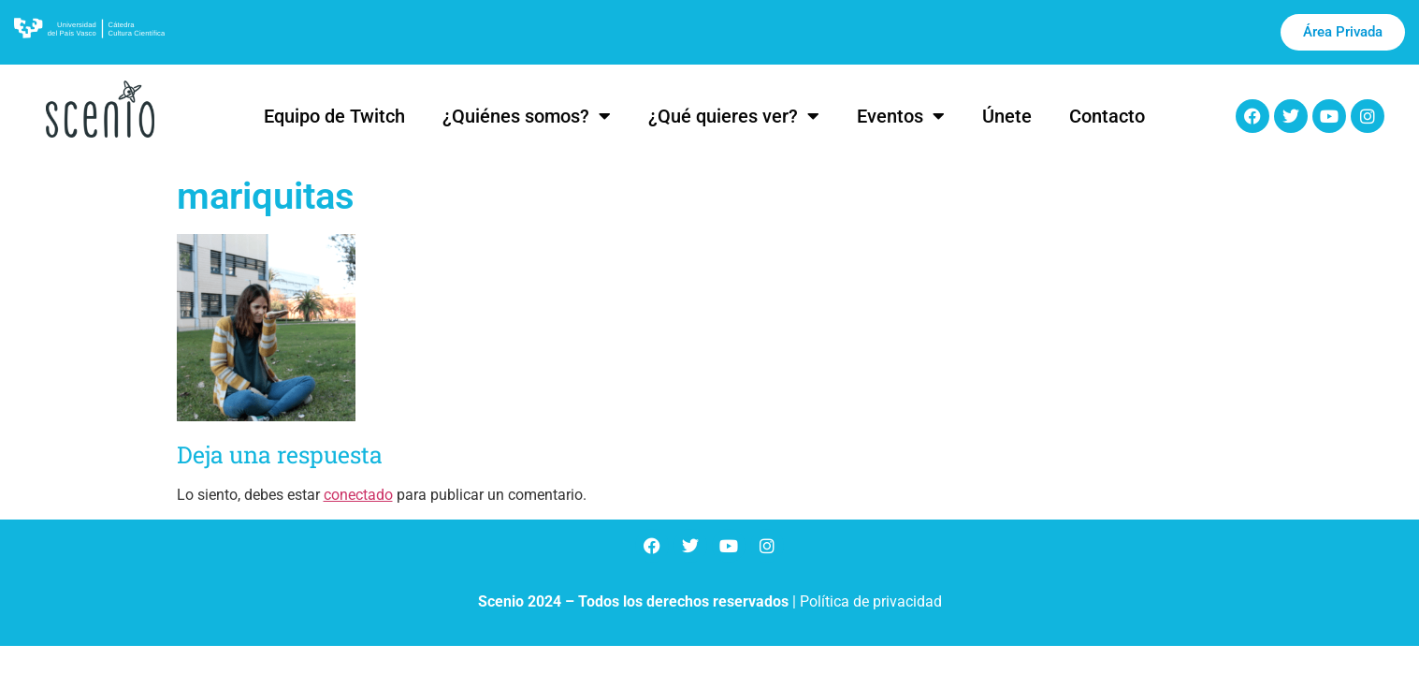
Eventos (901, 116)
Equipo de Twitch (334, 116)
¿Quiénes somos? (526, 116)
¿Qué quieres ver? (733, 116)
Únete (1007, 116)
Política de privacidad (871, 601)
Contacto (1107, 116)
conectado (358, 495)
